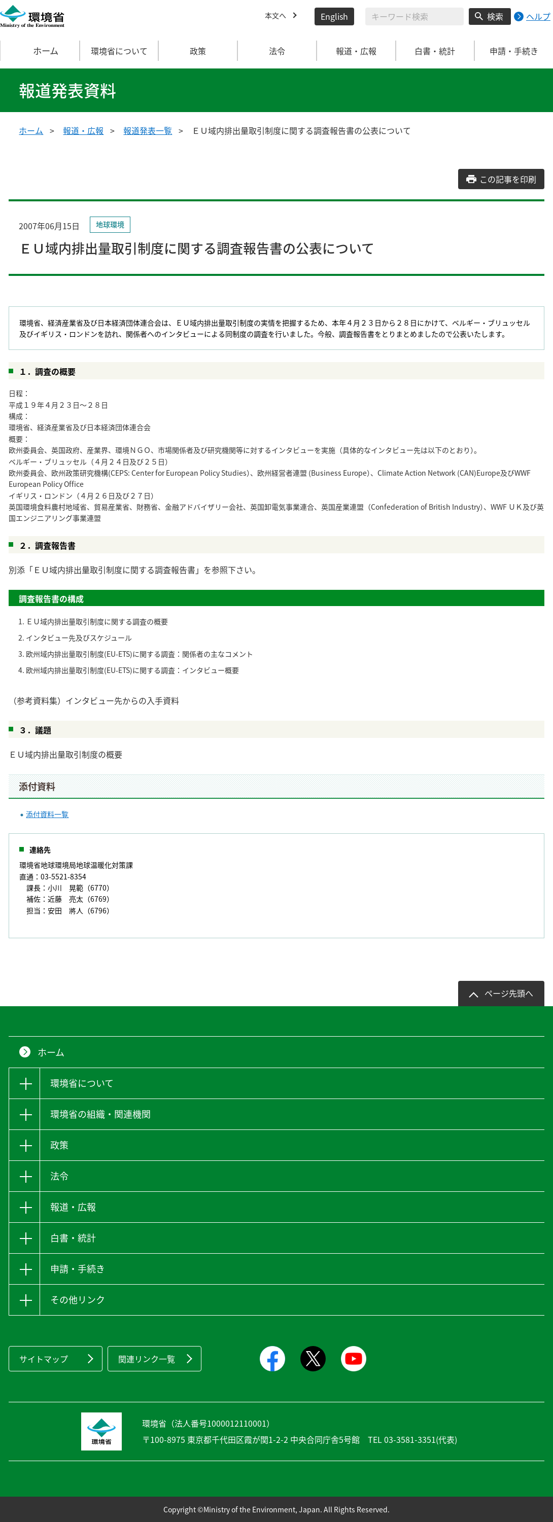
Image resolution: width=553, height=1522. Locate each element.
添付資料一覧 (47, 814)
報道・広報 (83, 130)
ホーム (40, 51)
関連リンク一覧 (146, 1359)
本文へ (277, 16)
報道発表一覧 (147, 130)
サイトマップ (43, 1359)
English (334, 16)
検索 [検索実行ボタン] (495, 16)
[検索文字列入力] (414, 16)
